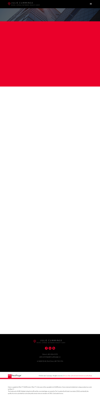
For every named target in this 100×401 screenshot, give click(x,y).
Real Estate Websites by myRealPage (82, 375)
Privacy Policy (67, 375)
